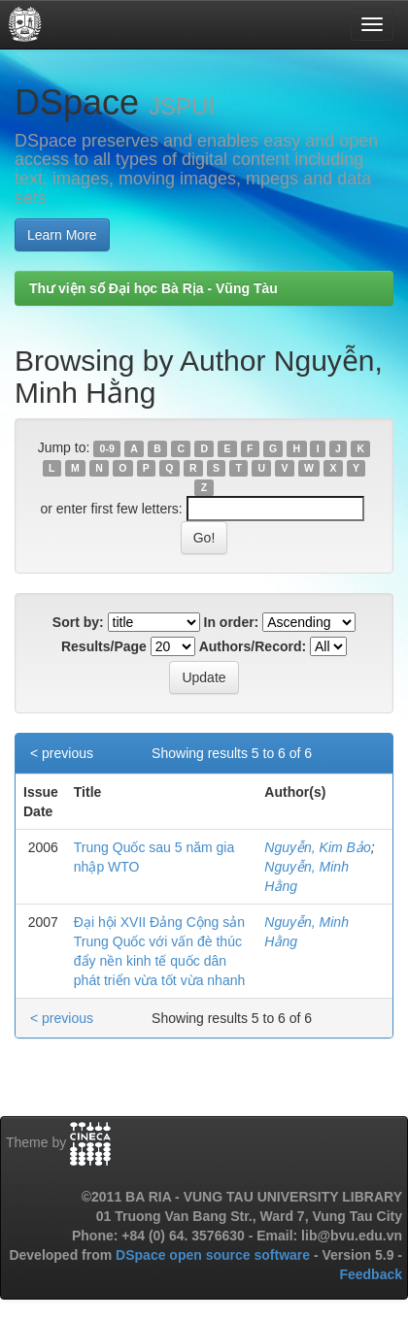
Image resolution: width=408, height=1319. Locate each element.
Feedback (370, 1274)
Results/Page (104, 646)
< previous (61, 753)
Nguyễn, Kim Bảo (317, 847)
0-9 (107, 448)
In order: (231, 622)
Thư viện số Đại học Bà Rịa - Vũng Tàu (153, 288)
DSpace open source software (215, 1255)
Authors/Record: (252, 646)
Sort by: (78, 622)
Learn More (62, 235)
